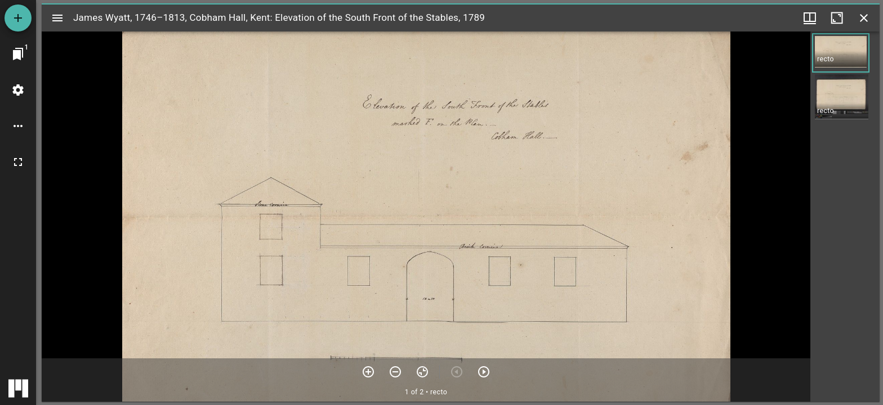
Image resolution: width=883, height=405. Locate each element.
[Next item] (483, 371)
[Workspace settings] (18, 90)
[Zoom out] (395, 371)
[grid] (845, 217)
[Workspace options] (18, 126)
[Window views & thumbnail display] (809, 18)
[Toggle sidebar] (57, 18)
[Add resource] (18, 18)
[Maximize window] (836, 18)
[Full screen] (18, 162)
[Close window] (863, 18)
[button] (841, 53)
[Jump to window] (18, 54)
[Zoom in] (368, 371)
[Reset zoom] (422, 371)
